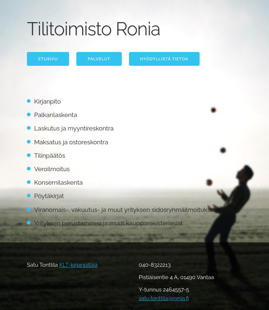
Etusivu (48, 59)
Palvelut (99, 59)
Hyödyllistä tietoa (164, 59)
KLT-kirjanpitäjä (78, 265)
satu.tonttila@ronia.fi (164, 298)
